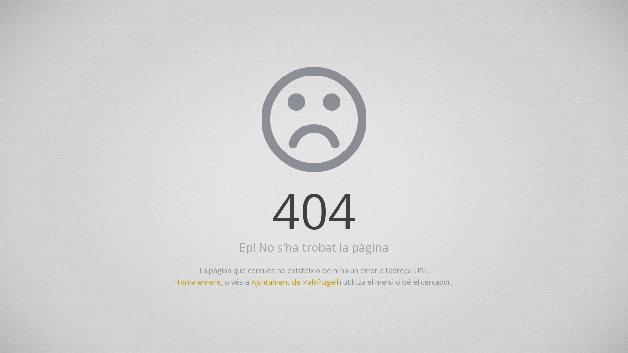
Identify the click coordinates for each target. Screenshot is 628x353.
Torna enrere (198, 282)
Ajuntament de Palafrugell (294, 282)
